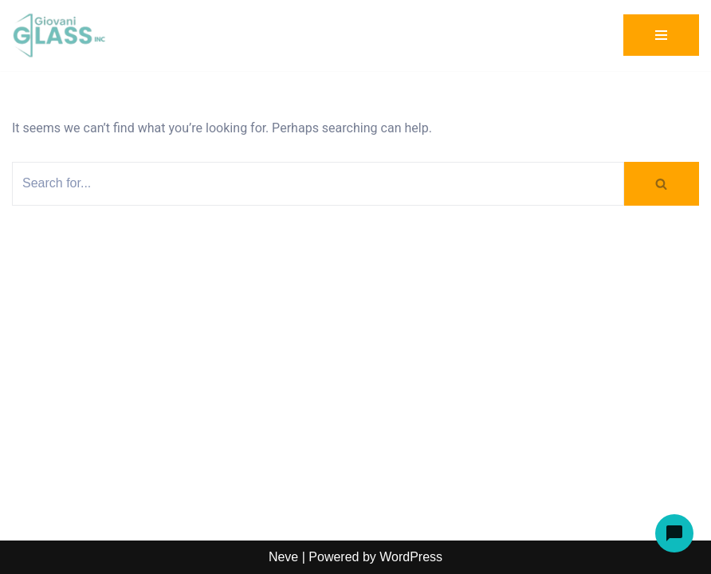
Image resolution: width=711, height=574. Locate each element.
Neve (283, 557)
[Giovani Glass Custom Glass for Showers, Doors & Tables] (60, 35)
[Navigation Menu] (661, 35)
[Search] (318, 184)
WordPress (410, 557)
